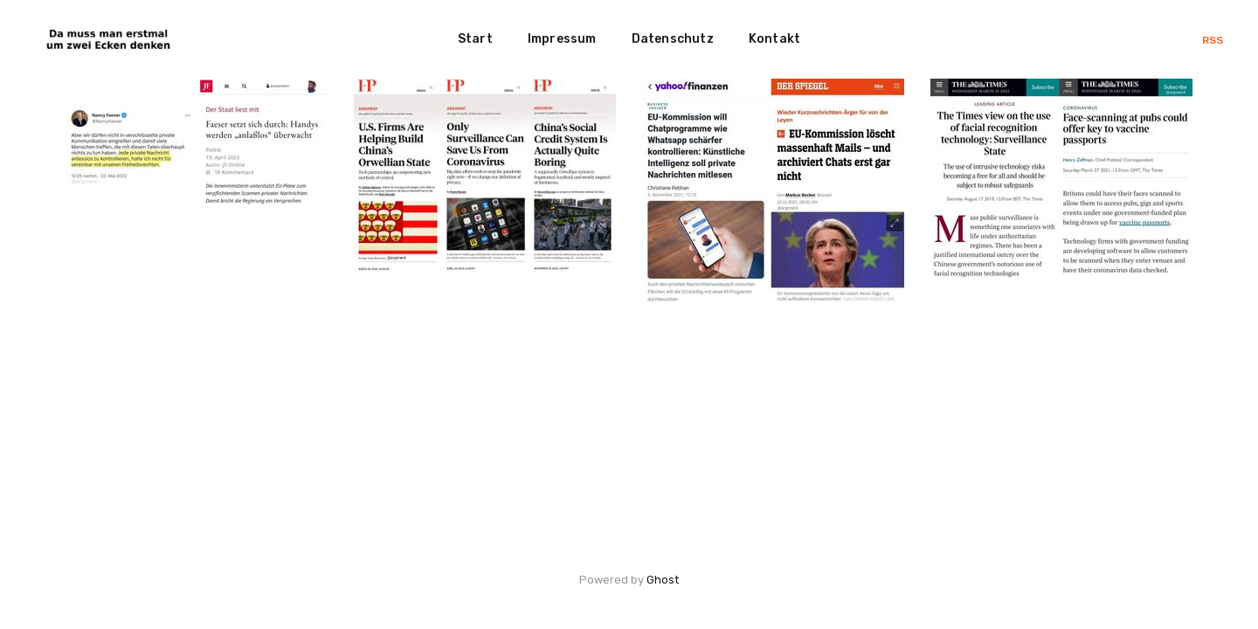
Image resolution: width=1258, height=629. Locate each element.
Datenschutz (673, 38)
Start (475, 38)
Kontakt (774, 38)
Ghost (662, 579)
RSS (1212, 40)
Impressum (562, 38)
